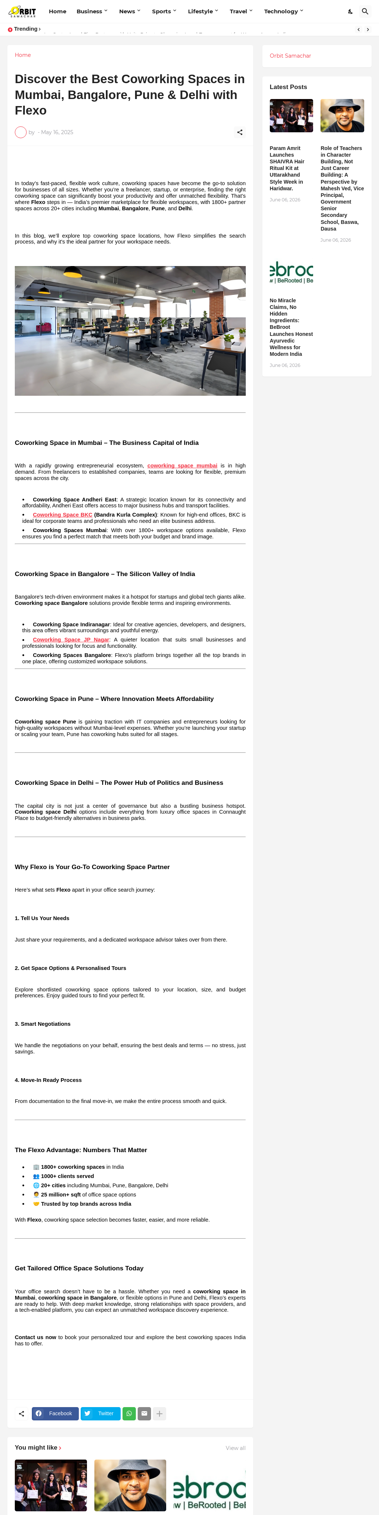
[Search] (365, 11)
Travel (238, 11)
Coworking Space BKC (63, 515)
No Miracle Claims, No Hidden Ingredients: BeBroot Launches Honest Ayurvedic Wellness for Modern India (291, 327)
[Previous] (358, 29)
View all (236, 1448)
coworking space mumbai (182, 466)
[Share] (240, 132)
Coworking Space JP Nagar (71, 640)
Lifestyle (200, 11)
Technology (281, 11)
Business (89, 11)
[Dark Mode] (351, 11)
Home (57, 11)
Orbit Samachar (290, 55)
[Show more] (159, 1413)
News (127, 11)
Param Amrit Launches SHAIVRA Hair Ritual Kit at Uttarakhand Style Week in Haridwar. (287, 168)
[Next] (368, 29)
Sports (161, 11)
